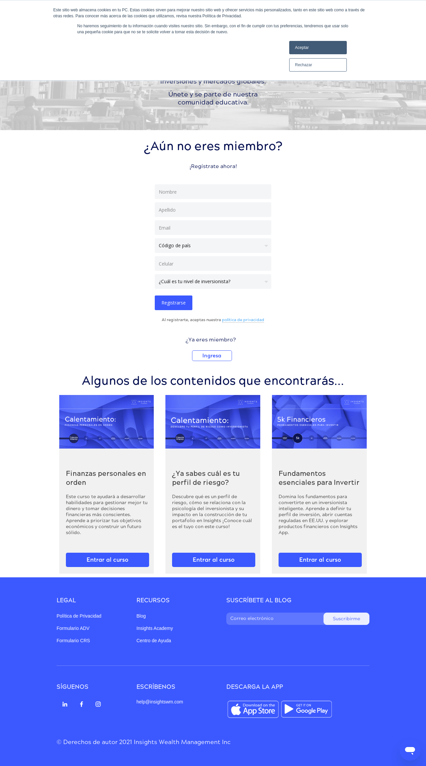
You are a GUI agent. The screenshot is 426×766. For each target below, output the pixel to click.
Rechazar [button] (303, 65)
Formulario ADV (73, 628)
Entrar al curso (107, 560)
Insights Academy (154, 628)
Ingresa (211, 355)
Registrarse (173, 302)
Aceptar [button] (302, 47)
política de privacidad (243, 320)
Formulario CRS (73, 640)
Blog (141, 616)
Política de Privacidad (79, 616)
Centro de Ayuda (153, 640)
